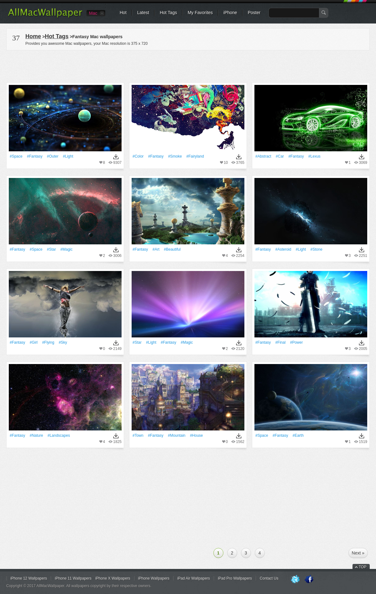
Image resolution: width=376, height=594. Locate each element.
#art (156, 249)
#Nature (36, 435)
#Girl (34, 342)
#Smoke (175, 156)
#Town (138, 435)
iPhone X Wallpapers (112, 578)
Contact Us (269, 578)
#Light (68, 156)
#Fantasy (34, 156)
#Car (280, 156)
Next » (358, 552)
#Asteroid (283, 249)
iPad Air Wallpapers (193, 578)
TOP (362, 567)
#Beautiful (172, 249)
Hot (123, 12)
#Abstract (263, 156)
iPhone (230, 12)
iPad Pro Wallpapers (235, 578)
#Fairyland (195, 156)
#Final (280, 342)
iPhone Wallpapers (154, 578)
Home (33, 36)
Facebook (309, 580)
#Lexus (314, 156)
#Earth (298, 435)
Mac (93, 13)
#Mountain (176, 435)
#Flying (48, 342)
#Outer (53, 156)
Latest (143, 12)
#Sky (63, 342)
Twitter (295, 580)
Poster (254, 12)
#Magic (66, 249)
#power (296, 342)
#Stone (316, 249)
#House (196, 435)
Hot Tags (168, 12)
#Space (16, 156)
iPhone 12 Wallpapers (28, 578)
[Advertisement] (188, 65)
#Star (51, 249)
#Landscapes (59, 435)
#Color (138, 156)
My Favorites (200, 12)
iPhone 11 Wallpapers (73, 578)
